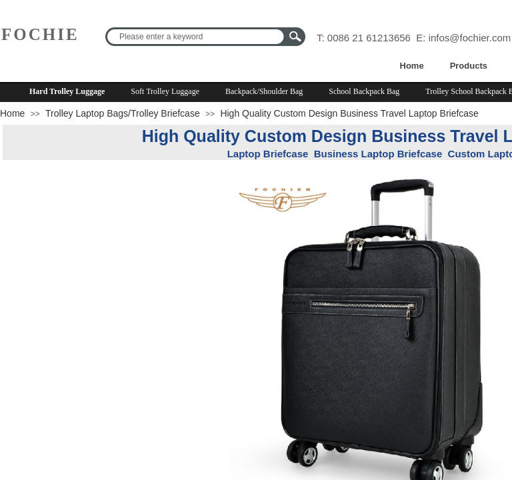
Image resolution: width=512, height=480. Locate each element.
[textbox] (196, 37)
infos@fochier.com (470, 37)
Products (468, 66)
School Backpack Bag (364, 91)
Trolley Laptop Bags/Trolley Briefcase (122, 113)
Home (412, 66)
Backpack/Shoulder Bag (264, 91)
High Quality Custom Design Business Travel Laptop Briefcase (349, 113)
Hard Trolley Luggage (67, 91)
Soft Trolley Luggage (165, 91)
